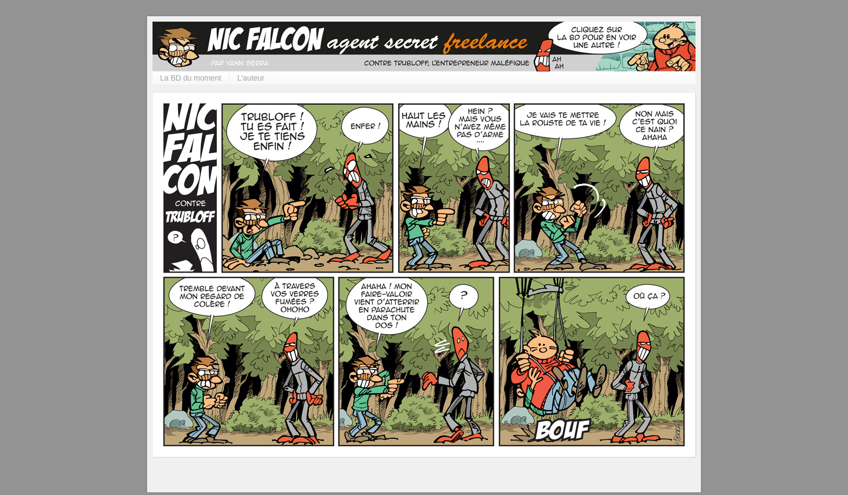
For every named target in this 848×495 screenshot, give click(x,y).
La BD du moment (190, 78)
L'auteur (250, 78)
